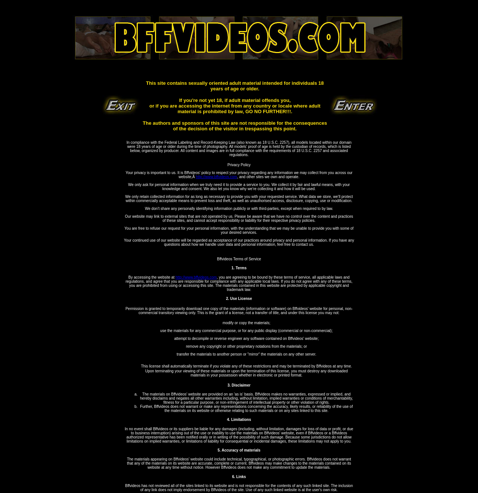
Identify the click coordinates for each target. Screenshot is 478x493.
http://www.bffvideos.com (216, 177)
